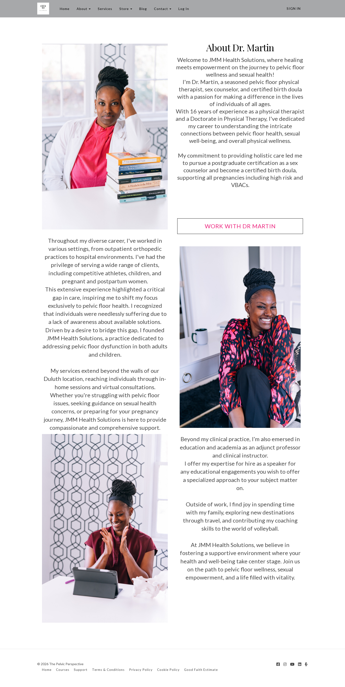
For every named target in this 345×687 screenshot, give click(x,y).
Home (65, 9)
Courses (62, 670)
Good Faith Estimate (201, 670)
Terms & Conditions (108, 670)
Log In (183, 9)
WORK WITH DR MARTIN (240, 226)
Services (105, 9)
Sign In (294, 8)
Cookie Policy (168, 670)
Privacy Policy (141, 670)
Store (125, 9)
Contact (162, 9)
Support (81, 670)
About (84, 9)
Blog (143, 9)
